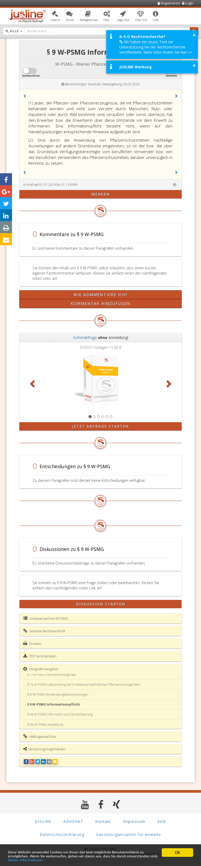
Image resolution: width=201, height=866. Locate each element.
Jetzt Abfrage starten (100, 426)
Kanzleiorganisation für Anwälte (128, 834)
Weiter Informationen (63, 860)
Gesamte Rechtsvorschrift (44, 631)
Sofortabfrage (85, 337)
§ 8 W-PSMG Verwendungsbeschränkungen (57, 694)
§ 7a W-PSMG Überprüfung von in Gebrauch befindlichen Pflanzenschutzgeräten (83, 684)
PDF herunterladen (40, 656)
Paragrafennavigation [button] (40, 669)
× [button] (194, 35)
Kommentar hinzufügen (101, 303)
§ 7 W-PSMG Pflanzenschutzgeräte (51, 674)
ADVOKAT (73, 821)
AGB (161, 821)
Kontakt (103, 821)
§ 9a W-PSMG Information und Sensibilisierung (60, 714)
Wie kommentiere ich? (101, 294)
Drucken (32, 643)
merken (100, 194)
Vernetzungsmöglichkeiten (44, 749)
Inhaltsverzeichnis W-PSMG (45, 618)
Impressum (134, 821)
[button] (55, 16)
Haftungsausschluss (39, 736)
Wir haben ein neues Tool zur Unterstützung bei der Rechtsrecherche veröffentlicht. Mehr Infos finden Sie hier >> (155, 47)
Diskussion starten (100, 603)
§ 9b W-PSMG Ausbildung (45, 724)
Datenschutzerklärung (62, 834)
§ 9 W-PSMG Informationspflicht (53, 704)
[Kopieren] (174, 185)
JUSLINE (43, 821)
